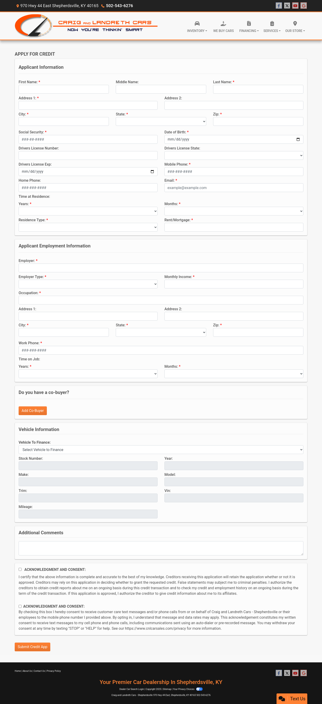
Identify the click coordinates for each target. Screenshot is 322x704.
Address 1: (27, 98)
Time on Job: (29, 359)
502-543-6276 (119, 5)
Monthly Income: (178, 277)
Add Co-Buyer (33, 410)
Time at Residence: (34, 196)
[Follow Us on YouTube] (295, 5)
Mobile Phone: (176, 164)
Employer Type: (31, 277)
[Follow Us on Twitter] (287, 5)
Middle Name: (127, 82)
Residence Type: (32, 220)
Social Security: (31, 132)
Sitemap (167, 689)
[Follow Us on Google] (303, 5)
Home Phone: (30, 180)
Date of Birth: (175, 132)
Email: (169, 180)
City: (22, 114)
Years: (24, 204)
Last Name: (222, 82)
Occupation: (28, 293)
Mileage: (26, 507)
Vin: (167, 490)
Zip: (216, 114)
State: (120, 114)
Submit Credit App (32, 647)
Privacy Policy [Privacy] (54, 671)
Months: (171, 204)
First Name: (28, 82)
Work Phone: (29, 343)
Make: (24, 474)
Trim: (23, 490)
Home (18, 671)
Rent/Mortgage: (177, 220)
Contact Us (39, 671)
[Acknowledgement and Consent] (20, 569)
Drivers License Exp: (35, 164)
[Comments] (161, 548)
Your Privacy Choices (188, 689)
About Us (27, 671)
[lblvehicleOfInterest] (161, 449)
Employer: (27, 261)
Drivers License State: (182, 148)
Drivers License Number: (39, 148)
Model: (170, 474)
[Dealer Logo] (86, 26)
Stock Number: (31, 458)
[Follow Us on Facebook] (279, 5)
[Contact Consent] (20, 606)
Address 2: (173, 98)
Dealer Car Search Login (131, 689)
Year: (168, 458)
